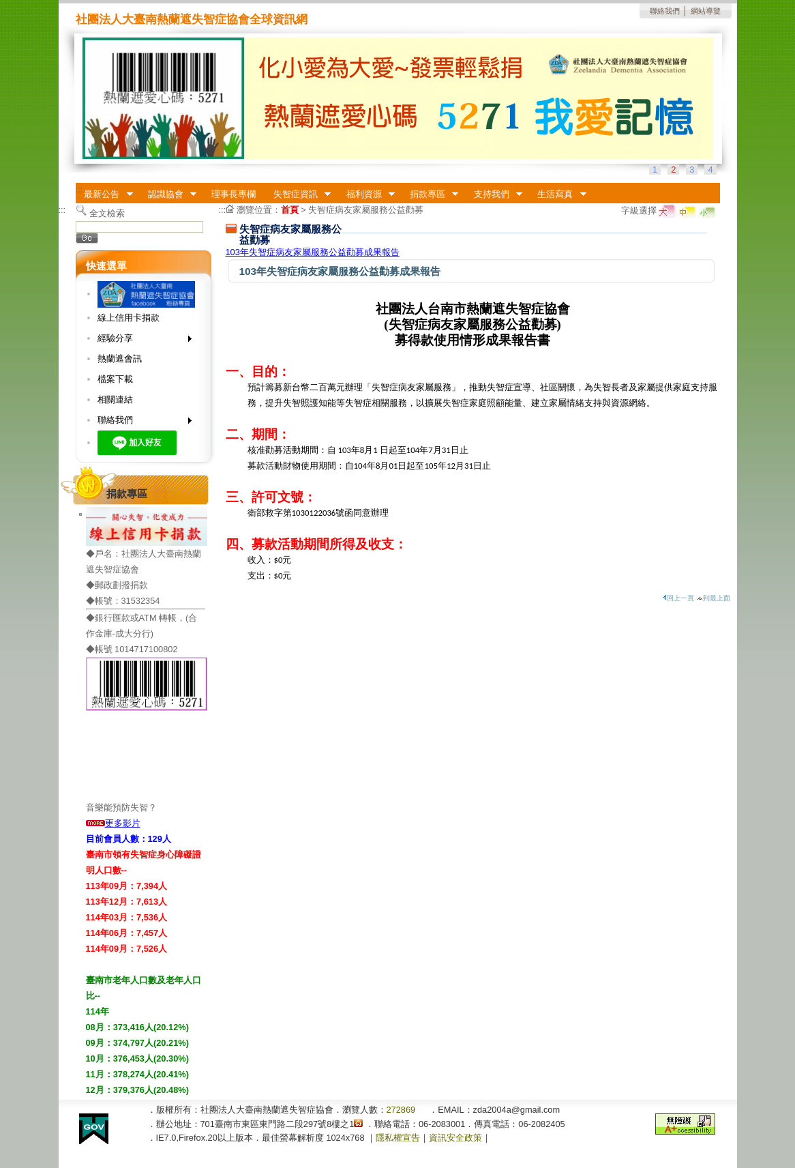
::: (79, 189)
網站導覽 (706, 11)
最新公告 (104, 194)
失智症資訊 (298, 194)
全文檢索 (107, 213)
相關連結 (115, 399)
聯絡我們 (665, 11)
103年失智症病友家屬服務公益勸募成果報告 (313, 252)
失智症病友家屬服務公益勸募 (365, 210)
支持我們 (493, 194)
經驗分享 (140, 341)
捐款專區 (429, 194)
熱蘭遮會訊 (119, 358)
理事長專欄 (233, 194)
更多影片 (113, 823)
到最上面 (713, 598)
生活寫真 (557, 194)
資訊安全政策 (455, 1138)
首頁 (290, 210)
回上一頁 (678, 598)
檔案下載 (115, 379)
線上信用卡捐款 (128, 317)
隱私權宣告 (398, 1138)
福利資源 (366, 194)
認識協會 (167, 194)
